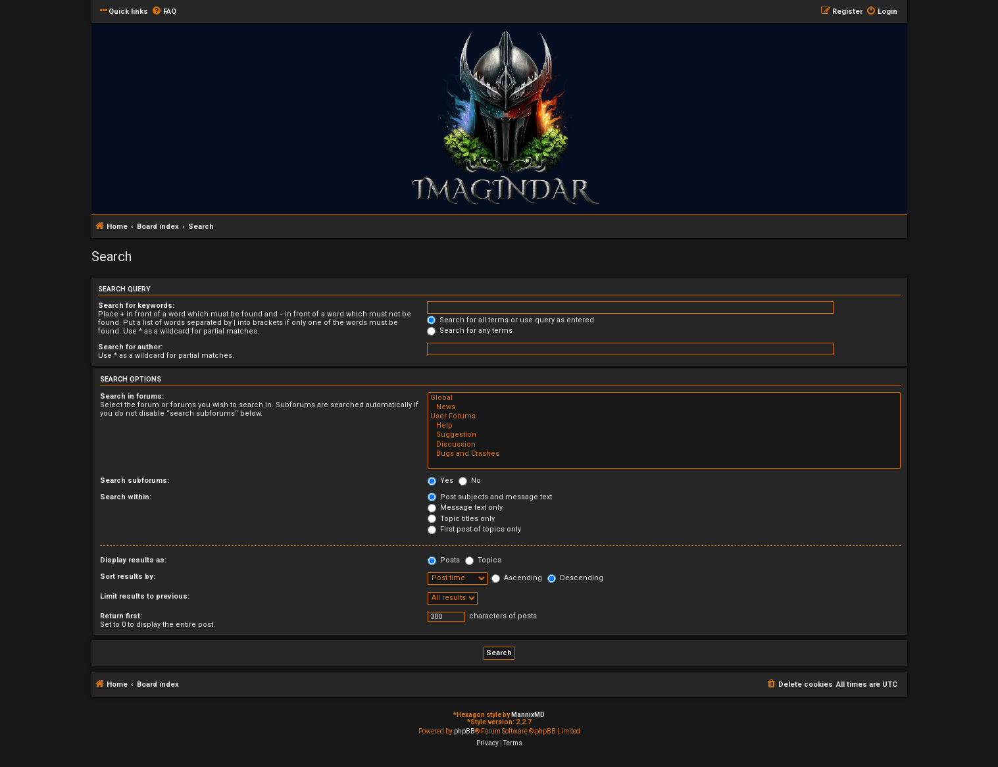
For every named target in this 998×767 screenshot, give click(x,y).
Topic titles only (461, 518)
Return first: (121, 616)
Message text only (465, 507)
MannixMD (528, 714)
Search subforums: (134, 480)
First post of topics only (474, 529)
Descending (575, 578)
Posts (444, 560)
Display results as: (133, 560)
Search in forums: (132, 396)
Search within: (125, 497)
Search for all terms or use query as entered (510, 320)
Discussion (664, 444)
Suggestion (664, 434)
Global (664, 398)
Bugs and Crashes (664, 453)
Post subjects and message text (490, 497)
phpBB (464, 731)
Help (664, 425)
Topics (483, 560)
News (664, 407)
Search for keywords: (136, 305)
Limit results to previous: (144, 596)
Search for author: (130, 347)
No (470, 480)
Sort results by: (127, 576)
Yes (440, 480)
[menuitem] (163, 12)
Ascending (516, 578)
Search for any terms (469, 330)
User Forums (664, 416)
